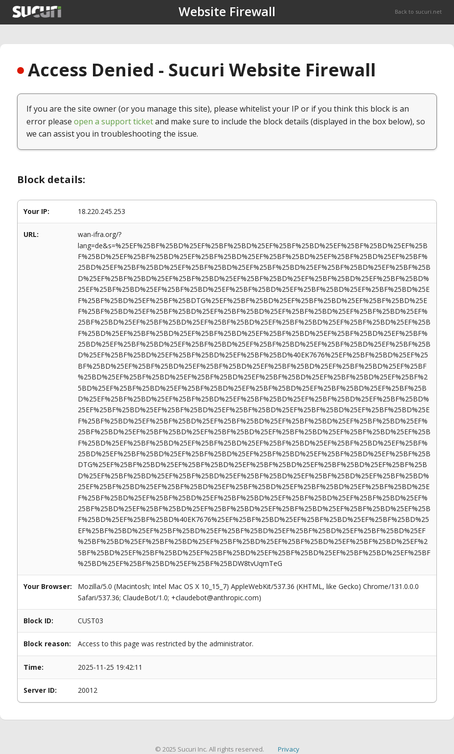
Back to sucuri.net (418, 11)
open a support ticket (113, 121)
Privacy (288, 749)
